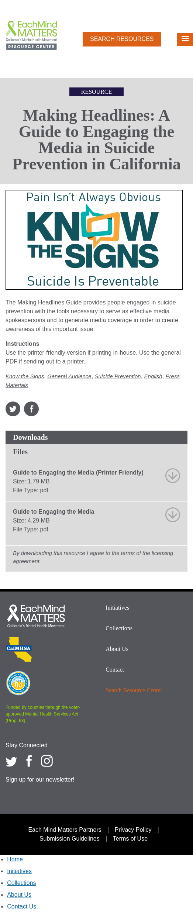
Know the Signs (25, 376)
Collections (119, 628)
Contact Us (21, 906)
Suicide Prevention (118, 376)
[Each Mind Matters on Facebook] (29, 761)
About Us (117, 649)
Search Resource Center (134, 690)
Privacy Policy (133, 830)
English (153, 376)
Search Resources (122, 39)
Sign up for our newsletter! (40, 779)
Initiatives (117, 607)
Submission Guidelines (69, 838)
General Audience (69, 376)
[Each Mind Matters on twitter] (11, 761)
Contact (115, 669)
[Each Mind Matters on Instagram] (47, 761)
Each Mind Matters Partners (64, 830)
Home (15, 859)
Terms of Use (130, 838)
